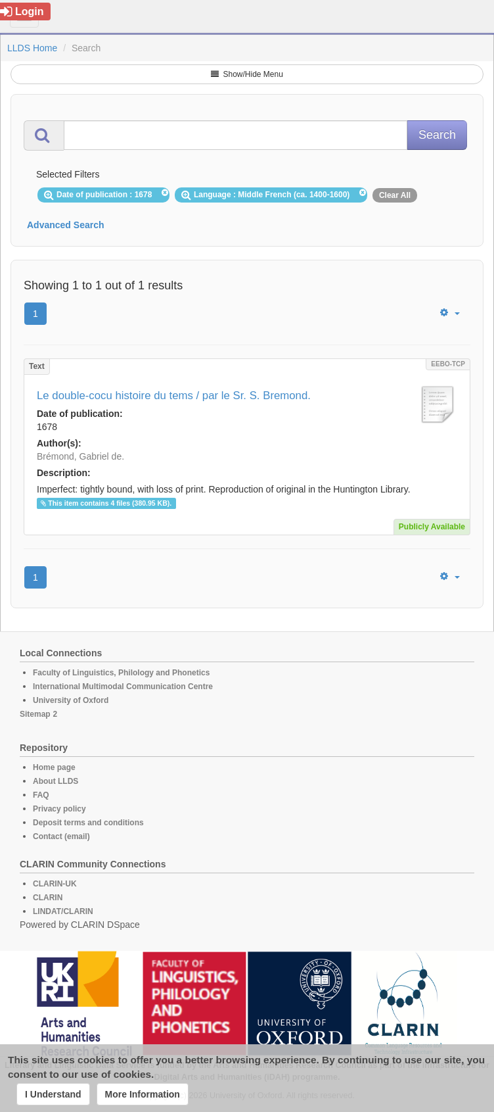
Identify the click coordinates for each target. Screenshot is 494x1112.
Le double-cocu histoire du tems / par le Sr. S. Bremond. (174, 395)
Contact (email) (61, 836)
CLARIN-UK (55, 883)
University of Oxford (70, 700)
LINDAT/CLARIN (63, 911)
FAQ (41, 795)
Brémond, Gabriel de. (80, 456)
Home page (54, 767)
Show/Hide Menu (247, 74)
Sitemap (35, 714)
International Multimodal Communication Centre (123, 686)
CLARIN (47, 897)
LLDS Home (32, 48)
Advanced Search (65, 225)
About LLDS (55, 781)
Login (22, 11)
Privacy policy (59, 808)
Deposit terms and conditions (88, 822)
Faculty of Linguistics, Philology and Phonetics (121, 672)
